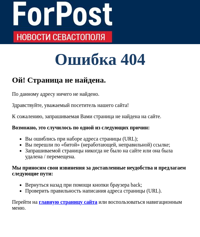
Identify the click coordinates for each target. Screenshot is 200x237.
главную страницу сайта (68, 202)
